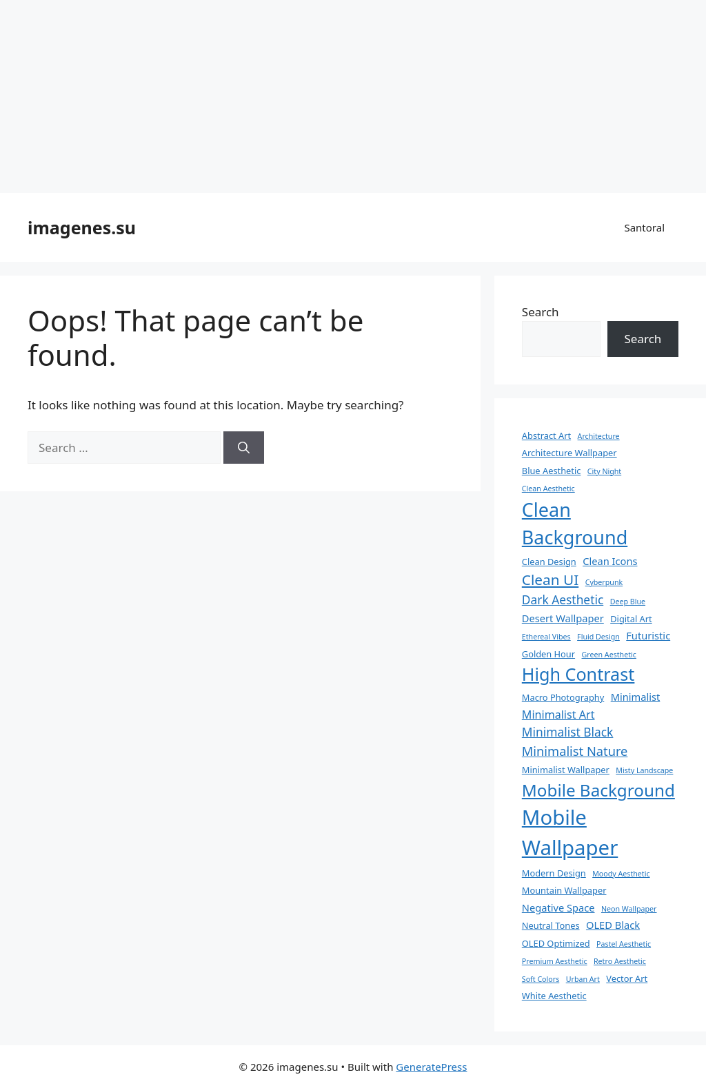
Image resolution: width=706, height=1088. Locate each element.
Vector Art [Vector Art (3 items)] (626, 978)
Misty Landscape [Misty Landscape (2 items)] (644, 770)
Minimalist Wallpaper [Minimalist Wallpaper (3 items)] (565, 769)
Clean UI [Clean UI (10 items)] (550, 579)
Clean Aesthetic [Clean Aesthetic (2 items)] (548, 488)
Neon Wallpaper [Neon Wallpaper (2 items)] (629, 909)
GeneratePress (431, 1067)
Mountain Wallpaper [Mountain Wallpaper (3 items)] (564, 890)
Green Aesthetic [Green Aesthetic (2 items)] (609, 654)
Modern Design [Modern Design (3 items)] (554, 873)
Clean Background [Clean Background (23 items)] (574, 523)
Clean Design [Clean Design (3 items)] (549, 561)
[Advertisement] (353, 96)
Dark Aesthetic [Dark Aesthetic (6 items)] (562, 599)
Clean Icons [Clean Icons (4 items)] (610, 561)
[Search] (243, 447)
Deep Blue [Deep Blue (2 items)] (627, 601)
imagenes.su (82, 227)
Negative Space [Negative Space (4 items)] (558, 907)
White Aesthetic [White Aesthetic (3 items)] (554, 995)
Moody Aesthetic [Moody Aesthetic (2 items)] (620, 874)
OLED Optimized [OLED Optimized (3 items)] (556, 943)
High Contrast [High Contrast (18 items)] (578, 674)
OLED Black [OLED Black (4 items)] (613, 925)
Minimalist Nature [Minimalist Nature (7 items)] (575, 750)
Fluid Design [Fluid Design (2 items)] (598, 636)
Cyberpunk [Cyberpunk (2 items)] (604, 582)
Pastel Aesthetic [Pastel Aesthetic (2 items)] (623, 944)
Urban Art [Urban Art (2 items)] (583, 979)
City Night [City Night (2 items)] (604, 471)
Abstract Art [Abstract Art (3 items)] (546, 435)
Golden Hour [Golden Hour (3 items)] (548, 654)
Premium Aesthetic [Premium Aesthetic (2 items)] (554, 961)
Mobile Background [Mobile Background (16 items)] (598, 790)
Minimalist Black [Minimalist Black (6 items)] (568, 731)
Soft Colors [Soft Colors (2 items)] (540, 979)
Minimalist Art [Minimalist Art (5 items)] (558, 714)
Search (540, 312)
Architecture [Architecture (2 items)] (599, 436)
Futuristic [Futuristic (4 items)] (648, 635)
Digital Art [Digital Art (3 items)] (631, 619)
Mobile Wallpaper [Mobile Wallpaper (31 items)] (570, 832)
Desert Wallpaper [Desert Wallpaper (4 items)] (563, 618)
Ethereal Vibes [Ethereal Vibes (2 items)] (546, 636)
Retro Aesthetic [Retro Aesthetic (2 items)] (620, 961)
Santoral (644, 227)
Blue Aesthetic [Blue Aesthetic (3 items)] (551, 470)
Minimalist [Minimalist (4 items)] (635, 697)
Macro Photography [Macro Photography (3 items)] (563, 697)
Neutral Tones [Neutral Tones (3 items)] (551, 925)
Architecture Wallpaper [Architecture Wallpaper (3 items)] (569, 453)
